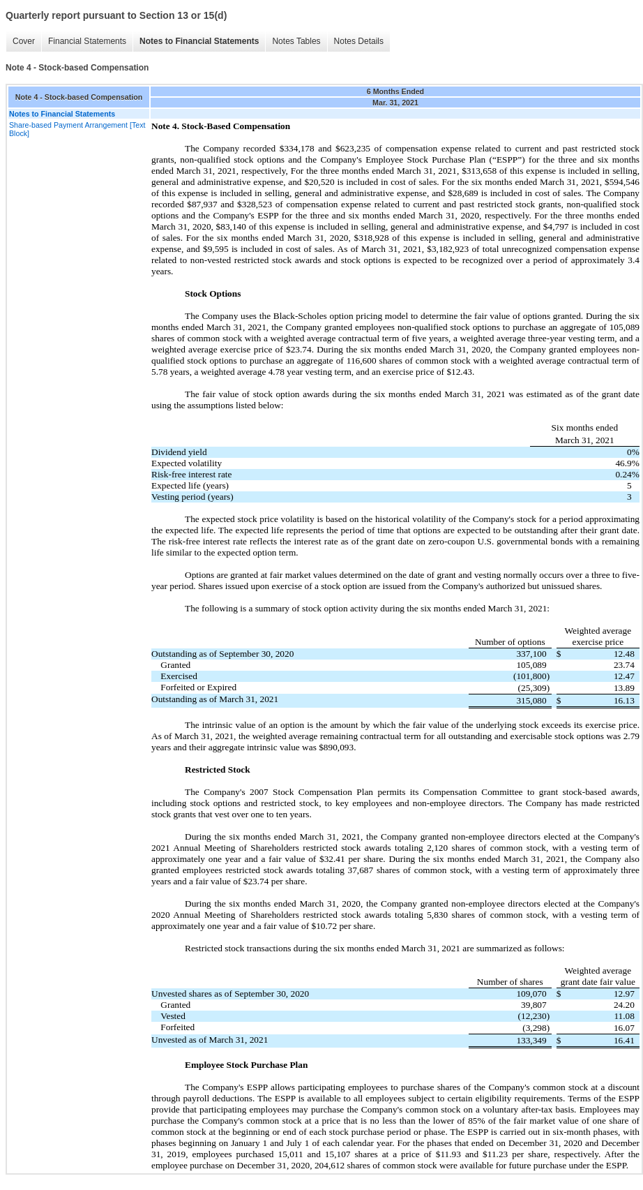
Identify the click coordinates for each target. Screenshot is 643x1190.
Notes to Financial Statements (199, 41)
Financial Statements (87, 41)
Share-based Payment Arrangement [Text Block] (77, 129)
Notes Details (359, 41)
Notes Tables (296, 41)
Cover (24, 41)
